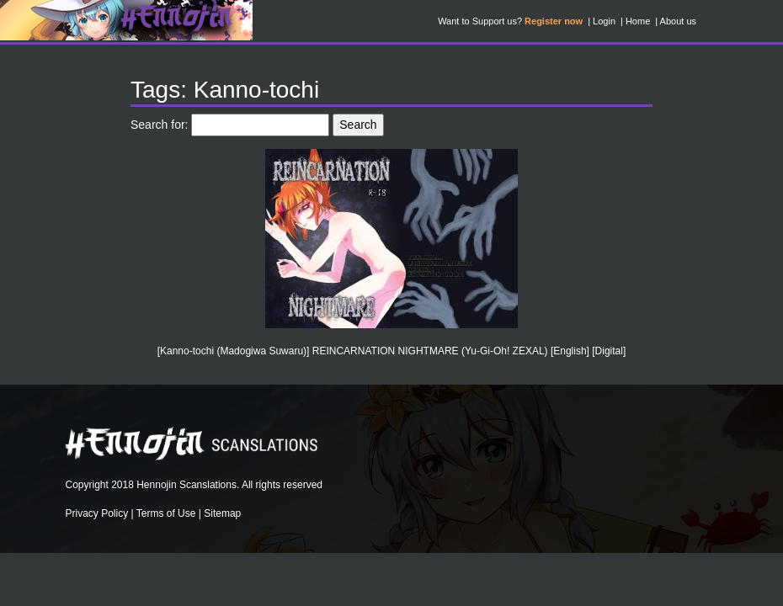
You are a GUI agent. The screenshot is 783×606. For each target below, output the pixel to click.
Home (638, 21)
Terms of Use (166, 513)
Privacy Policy (96, 513)
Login (604, 21)
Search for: (159, 124)
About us (678, 21)
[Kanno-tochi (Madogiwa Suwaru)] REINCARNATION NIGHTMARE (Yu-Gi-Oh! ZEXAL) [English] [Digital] (391, 351)
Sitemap (222, 513)
